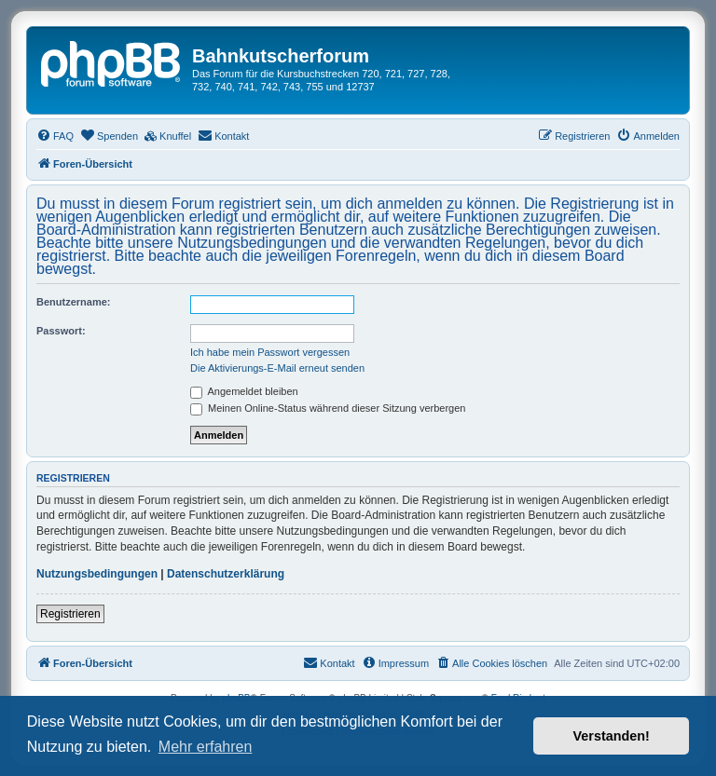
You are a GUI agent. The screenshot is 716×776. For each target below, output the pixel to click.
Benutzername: (73, 301)
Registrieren (70, 613)
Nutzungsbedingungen (97, 573)
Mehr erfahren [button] (205, 747)
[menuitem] (55, 136)
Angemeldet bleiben (244, 391)
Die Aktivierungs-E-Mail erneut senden (277, 368)
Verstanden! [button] (611, 735)
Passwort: (61, 330)
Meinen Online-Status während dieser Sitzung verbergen (327, 408)
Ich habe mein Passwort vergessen (270, 352)
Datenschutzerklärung (225, 573)
